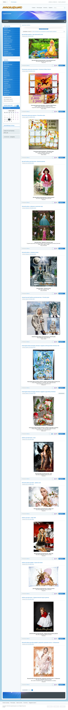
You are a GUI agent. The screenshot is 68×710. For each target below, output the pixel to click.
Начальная (6, 28)
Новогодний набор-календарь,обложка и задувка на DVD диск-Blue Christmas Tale (40, 345)
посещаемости (43, 31)
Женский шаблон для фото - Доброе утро (31, 482)
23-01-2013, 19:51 (33, 254)
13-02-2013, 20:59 (33, 208)
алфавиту (54, 31)
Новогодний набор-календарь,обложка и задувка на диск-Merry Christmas (39, 391)
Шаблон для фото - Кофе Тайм (29, 517)
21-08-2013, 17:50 (32, 71)
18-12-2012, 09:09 (31, 439)
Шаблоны (27, 65)
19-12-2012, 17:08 (32, 393)
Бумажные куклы (7, 92)
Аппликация (6, 51)
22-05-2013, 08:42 (31, 163)
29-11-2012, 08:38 (31, 519)
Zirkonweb (27, 208)
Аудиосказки (6, 62)
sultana (27, 71)
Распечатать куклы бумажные (9, 49)
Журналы (5, 88)
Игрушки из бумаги (7, 38)
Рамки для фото (7, 75)
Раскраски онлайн (7, 30)
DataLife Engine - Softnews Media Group (12, 7)
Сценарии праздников (8, 41)
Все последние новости (8, 99)
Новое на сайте (19, 702)
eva (26, 36)
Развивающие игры (7, 45)
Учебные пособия (7, 85)
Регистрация (13, 2)
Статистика (25, 702)
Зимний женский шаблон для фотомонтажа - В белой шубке (35, 297)
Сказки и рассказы (7, 86)
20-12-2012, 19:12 (32, 347)
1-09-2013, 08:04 (30, 36)
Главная (33, 7)
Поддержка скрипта (32, 702)
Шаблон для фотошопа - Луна (29, 437)
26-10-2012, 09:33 (31, 599)
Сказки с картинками (7, 36)
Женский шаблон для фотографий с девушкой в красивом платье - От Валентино (40, 642)
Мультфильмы (6, 90)
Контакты (45, 7)
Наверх (32, 690)
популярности (37, 31)
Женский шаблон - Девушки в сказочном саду (32, 206)
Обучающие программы (8, 79)
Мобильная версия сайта (8, 101)
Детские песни (6, 66)
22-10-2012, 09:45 (31, 644)
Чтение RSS (64, 21)
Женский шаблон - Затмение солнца (30, 252)
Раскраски (6, 68)
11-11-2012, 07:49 (31, 564)
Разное (5, 77)
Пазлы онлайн (6, 32)
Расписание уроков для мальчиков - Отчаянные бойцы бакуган (36, 69)
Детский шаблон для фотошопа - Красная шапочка (33, 161)
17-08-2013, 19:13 (32, 117)
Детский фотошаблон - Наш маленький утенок (32, 34)
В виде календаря (18, 106)
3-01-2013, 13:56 (31, 299)
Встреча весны (6, 43)
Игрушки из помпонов (8, 47)
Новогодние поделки (7, 53)
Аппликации (6, 83)
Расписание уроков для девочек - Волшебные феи (33, 115)
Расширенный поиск (7, 97)
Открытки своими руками (8, 54)
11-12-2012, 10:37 (31, 484)
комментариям (49, 31)
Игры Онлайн (6, 94)
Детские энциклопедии (8, 64)
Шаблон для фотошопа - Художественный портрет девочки (35, 597)
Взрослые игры (6, 73)
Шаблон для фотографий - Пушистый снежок (32, 562)
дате (33, 31)
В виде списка (15, 106)
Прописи (5, 70)
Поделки (5, 34)
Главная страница (6, 702)
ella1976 (27, 347)
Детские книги (6, 81)
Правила (50, 7)
